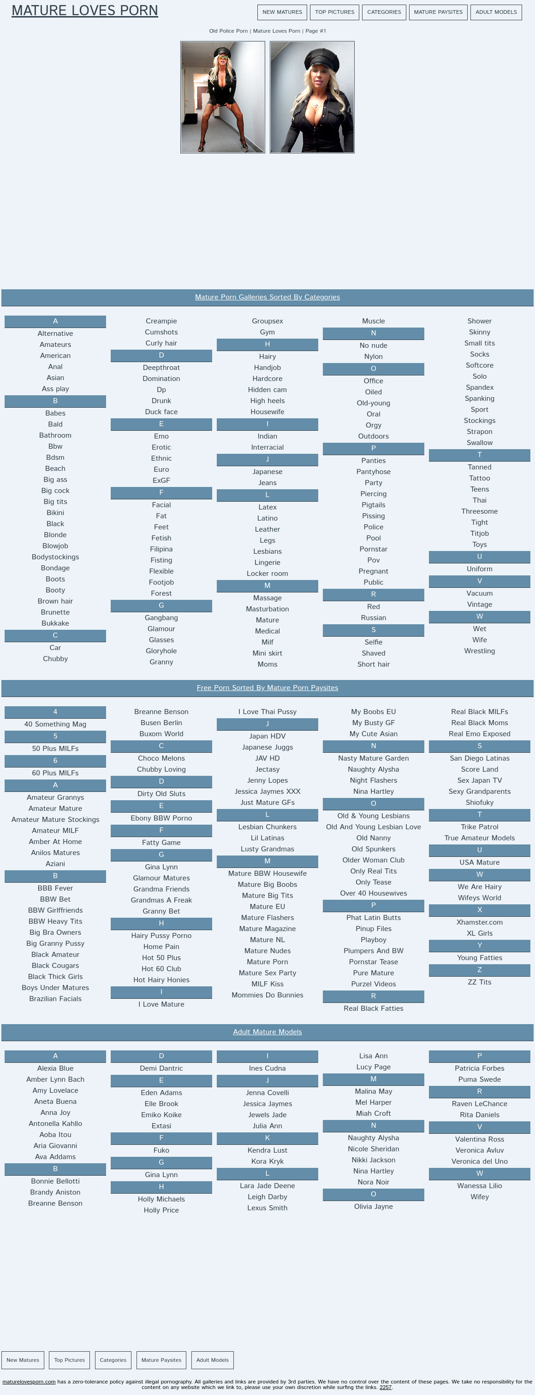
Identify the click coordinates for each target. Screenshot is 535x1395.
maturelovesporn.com (28, 1382)
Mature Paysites (438, 12)
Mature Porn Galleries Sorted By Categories (267, 297)
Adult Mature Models (267, 1032)
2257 (386, 1387)
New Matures (282, 12)
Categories (384, 12)
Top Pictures (334, 12)
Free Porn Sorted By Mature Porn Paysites (268, 688)
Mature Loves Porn (85, 11)
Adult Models (496, 12)
